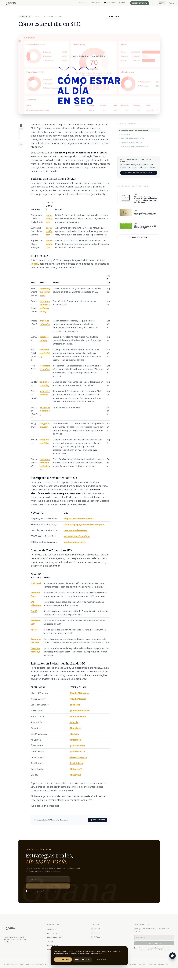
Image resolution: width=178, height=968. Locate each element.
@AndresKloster (77, 751)
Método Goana (110, 3)
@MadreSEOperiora (79, 693)
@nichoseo (74, 704)
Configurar (100, 959)
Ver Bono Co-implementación (138, 173)
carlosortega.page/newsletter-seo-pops (84, 524)
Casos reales (96, 3)
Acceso (171, 3)
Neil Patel (36, 583)
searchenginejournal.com (45, 292)
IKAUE (34, 611)
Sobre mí (50, 941)
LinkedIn (95, 929)
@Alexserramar (77, 745)
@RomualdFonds (77, 716)
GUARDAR (113, 16)
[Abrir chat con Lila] (172, 955)
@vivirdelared (76, 763)
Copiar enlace (97, 820)
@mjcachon (75, 739)
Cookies (142, 964)
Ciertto (162, 3)
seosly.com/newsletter (75, 542)
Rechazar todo (82, 959)
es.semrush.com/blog (45, 411)
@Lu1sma (74, 734)
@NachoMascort (77, 698)
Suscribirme (154, 943)
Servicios (83, 3)
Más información (96, 954)
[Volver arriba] (172, 964)
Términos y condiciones (158, 964)
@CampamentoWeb (79, 710)
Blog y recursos (52, 933)
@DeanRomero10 (78, 757)
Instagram (96, 933)
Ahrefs (34, 629)
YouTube (95, 937)
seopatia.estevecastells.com (78, 518)
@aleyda (73, 722)
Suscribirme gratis (48, 886)
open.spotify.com (49, 218)
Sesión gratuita (140, 3)
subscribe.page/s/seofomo (77, 536)
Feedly (34, 263)
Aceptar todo (63, 959)
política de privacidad (48, 891)
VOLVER (25, 16)
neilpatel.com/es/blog (45, 353)
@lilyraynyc (75, 774)
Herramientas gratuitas (55, 937)
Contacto (122, 3)
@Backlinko (75, 728)
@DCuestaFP (75, 769)
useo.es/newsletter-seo (75, 530)
